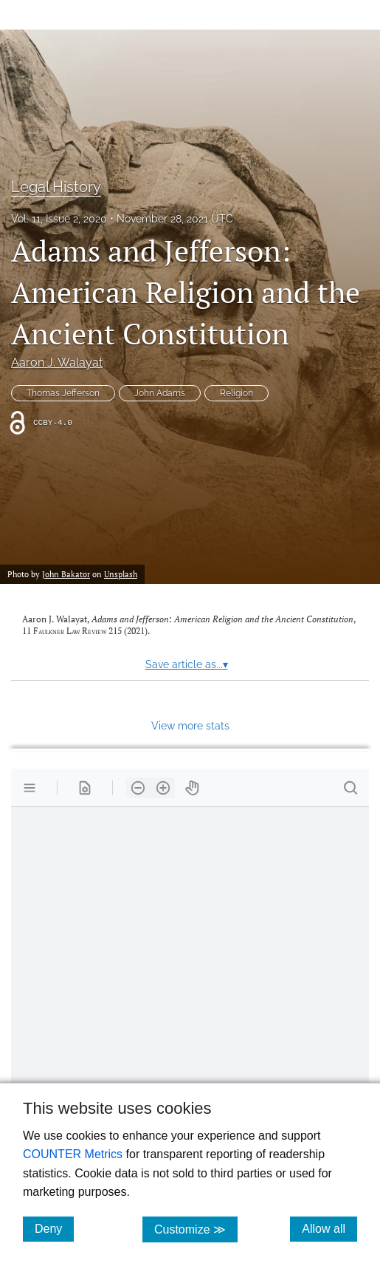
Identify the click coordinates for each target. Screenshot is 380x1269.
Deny (54, 1228)
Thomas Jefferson (63, 393)
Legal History (56, 187)
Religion (236, 393)
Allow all (329, 1228)
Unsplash (120, 573)
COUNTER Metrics (72, 1154)
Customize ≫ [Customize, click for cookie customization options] (196, 1229)
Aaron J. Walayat (57, 362)
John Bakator (66, 573)
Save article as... (186, 664)
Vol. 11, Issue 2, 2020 (59, 219)
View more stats (190, 725)
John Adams (159, 393)
